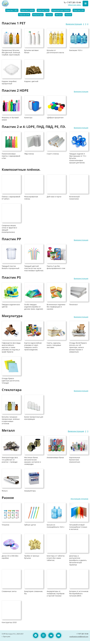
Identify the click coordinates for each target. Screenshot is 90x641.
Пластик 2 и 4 (43, 10)
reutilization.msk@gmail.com (78, 636)
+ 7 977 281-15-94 (72, 2)
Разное (68, 15)
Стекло (49, 15)
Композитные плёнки (61, 10)
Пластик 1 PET (11, 10)
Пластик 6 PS (24, 15)
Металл (59, 15)
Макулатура (38, 15)
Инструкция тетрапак (79, 499)
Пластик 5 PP (78, 10)
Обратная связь (74, 5)
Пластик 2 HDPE (27, 10)
